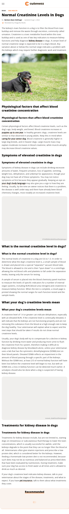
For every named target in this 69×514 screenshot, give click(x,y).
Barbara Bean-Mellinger (13, 20)
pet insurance (26, 480)
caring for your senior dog (14, 138)
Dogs (4, 10)
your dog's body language (14, 183)
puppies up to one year (12, 132)
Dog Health (12, 10)
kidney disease (35, 40)
